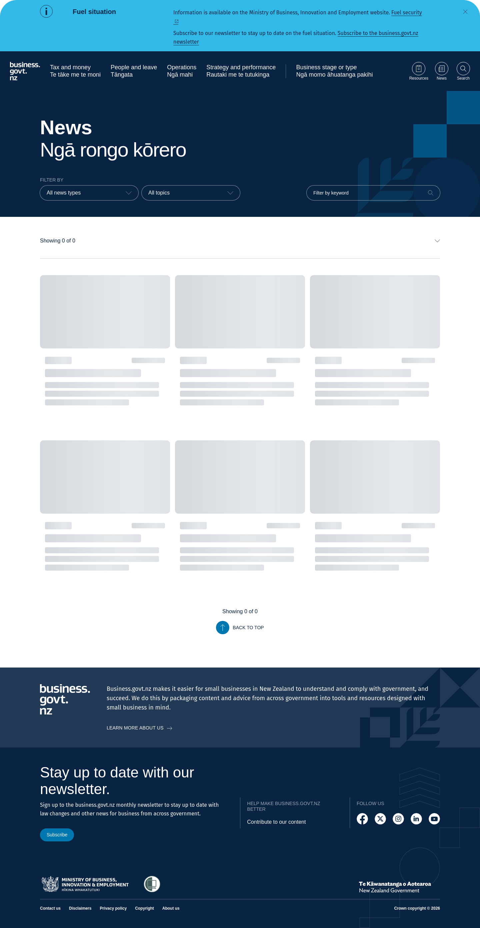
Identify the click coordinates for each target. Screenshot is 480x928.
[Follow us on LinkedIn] (416, 819)
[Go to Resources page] (418, 71)
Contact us (50, 908)
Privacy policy (113, 908)
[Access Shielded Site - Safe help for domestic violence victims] (152, 884)
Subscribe (57, 834)
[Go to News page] (441, 71)
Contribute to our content (276, 822)
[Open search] (463, 71)
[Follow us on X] (380, 819)
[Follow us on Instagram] (398, 819)
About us (171, 908)
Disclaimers (80, 908)
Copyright (144, 908)
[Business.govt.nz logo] (25, 71)
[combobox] (89, 193)
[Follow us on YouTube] (434, 819)
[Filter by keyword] (373, 193)
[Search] (430, 193)
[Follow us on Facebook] (362, 819)
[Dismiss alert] (465, 11)
